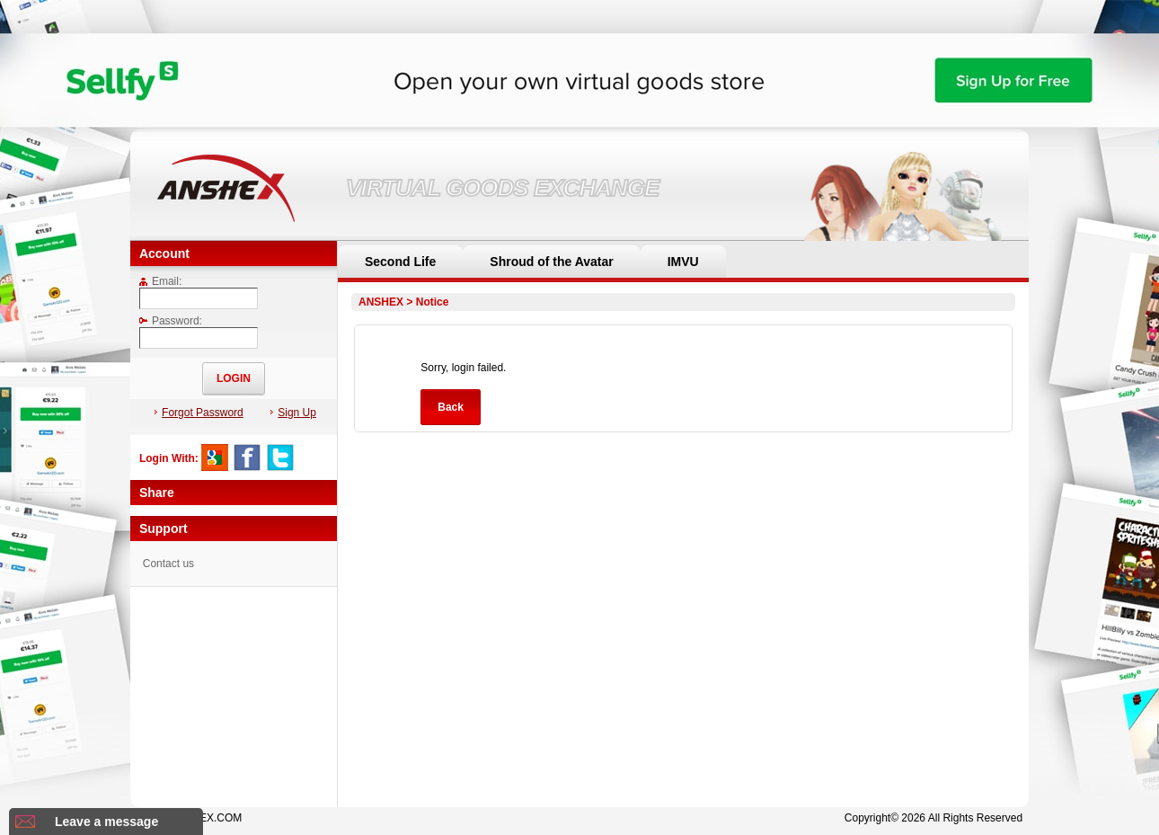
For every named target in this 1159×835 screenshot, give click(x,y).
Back (451, 407)
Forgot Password (199, 412)
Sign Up (293, 412)
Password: (170, 321)
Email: (160, 281)
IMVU (683, 261)
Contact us (168, 563)
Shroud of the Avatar (551, 261)
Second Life (400, 261)
